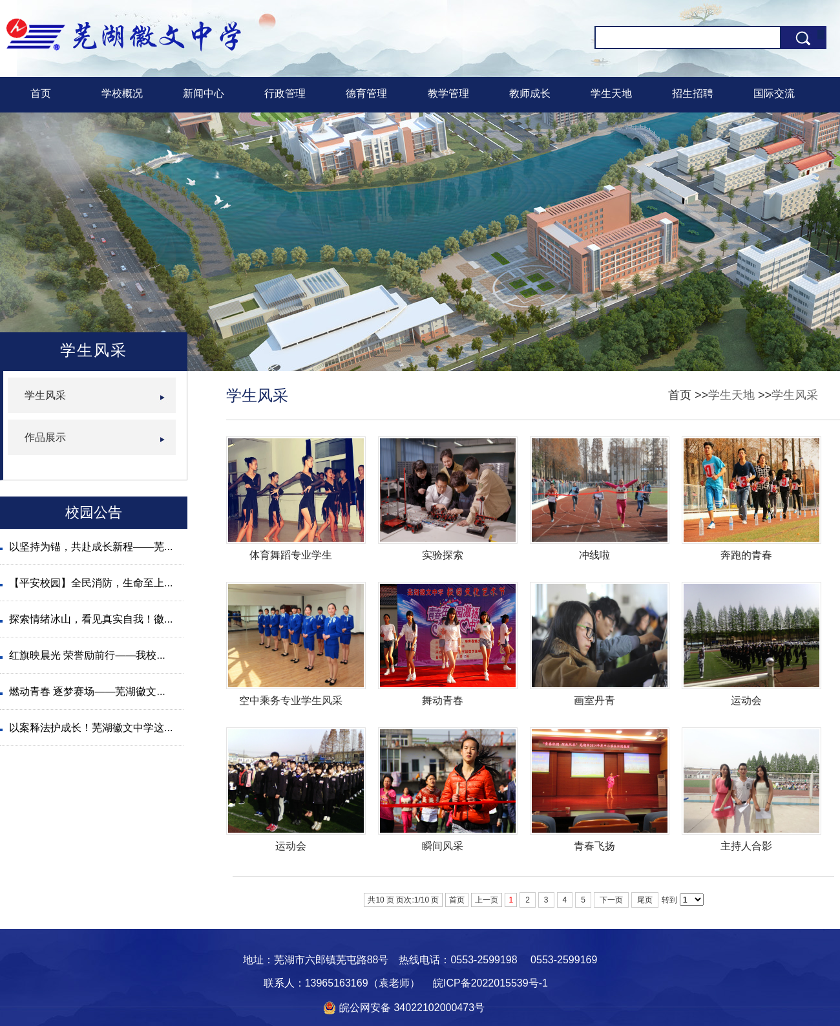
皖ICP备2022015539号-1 (490, 983)
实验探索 (442, 555)
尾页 (645, 899)
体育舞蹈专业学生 (290, 555)
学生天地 (611, 93)
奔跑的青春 (746, 555)
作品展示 (45, 437)
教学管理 (448, 93)
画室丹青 (594, 700)
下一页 (611, 899)
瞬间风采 (442, 845)
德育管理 (366, 93)
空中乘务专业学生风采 (290, 700)
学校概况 (122, 93)
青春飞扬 (594, 845)
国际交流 (774, 93)
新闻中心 (203, 93)
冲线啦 (594, 555)
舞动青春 (442, 700)
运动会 (746, 700)
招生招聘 (692, 93)
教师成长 (530, 93)
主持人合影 (746, 845)
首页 (40, 93)
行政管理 (285, 93)
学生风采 (795, 395)
